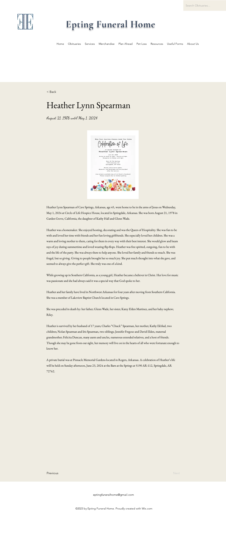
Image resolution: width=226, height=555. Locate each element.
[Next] (170, 473)
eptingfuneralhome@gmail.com (113, 495)
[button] (59, 92)
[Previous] (59, 473)
